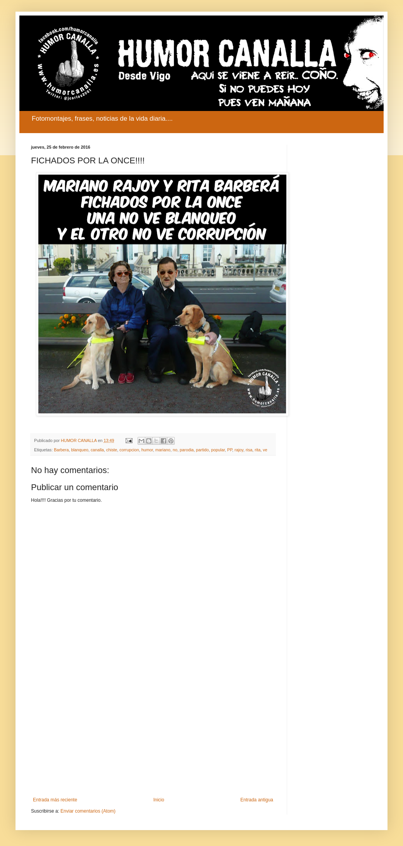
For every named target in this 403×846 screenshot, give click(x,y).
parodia (187, 449)
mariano (162, 449)
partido (202, 449)
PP (229, 449)
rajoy (238, 449)
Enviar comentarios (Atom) (87, 811)
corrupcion (129, 449)
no (175, 449)
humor (147, 449)
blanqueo (79, 449)
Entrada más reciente (55, 800)
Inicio (158, 800)
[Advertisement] (153, 733)
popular (218, 449)
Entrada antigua (256, 800)
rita (257, 449)
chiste (111, 449)
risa (249, 449)
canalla (97, 449)
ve (265, 449)
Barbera (61, 449)
